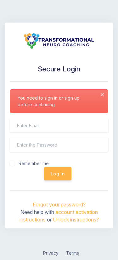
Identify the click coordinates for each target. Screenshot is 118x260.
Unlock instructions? (76, 219)
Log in (58, 173)
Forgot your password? (59, 204)
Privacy (51, 253)
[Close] (102, 94)
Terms (72, 253)
